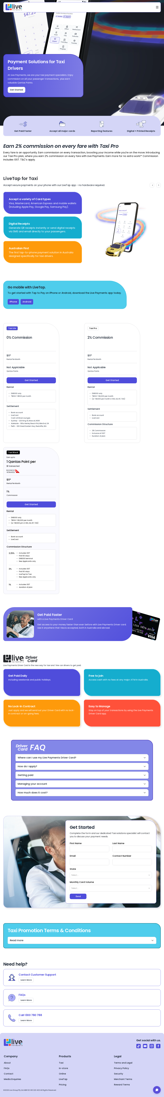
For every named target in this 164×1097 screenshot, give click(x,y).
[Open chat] (157, 1090)
